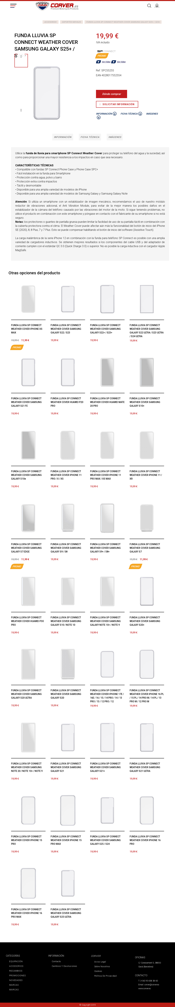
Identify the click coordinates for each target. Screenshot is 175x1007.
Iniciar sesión (158, 5)
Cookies (98, 971)
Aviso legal (100, 962)
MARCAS (13, 985)
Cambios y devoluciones (64, 966)
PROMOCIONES (17, 976)
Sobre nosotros (102, 967)
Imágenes (116, 137)
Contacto (56, 962)
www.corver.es (144, 989)
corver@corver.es (151, 985)
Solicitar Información (117, 104)
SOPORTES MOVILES (71, 22)
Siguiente (21, 110)
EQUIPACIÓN (15, 962)
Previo (21, 56)
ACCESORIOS (50, 22)
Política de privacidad (105, 976)
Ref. (98, 70)
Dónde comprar (111, 94)
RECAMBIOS (15, 971)
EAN (98, 75)
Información (61, 137)
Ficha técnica (90, 137)
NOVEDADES (15, 980)
